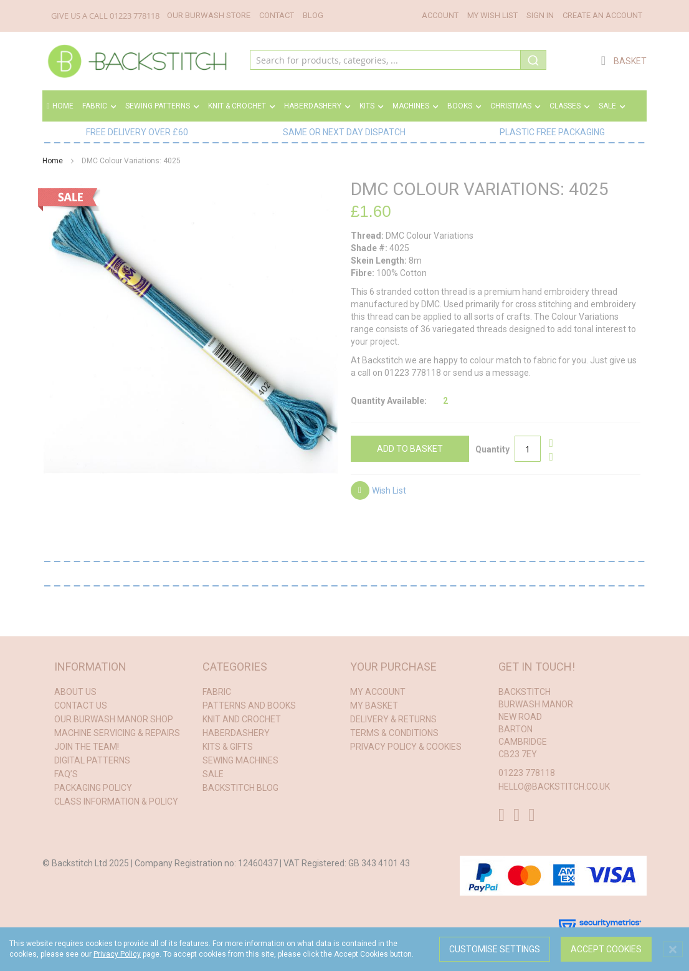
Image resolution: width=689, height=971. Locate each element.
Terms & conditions (394, 733)
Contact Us (80, 705)
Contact (276, 15)
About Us (75, 692)
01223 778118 (134, 15)
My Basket (374, 705)
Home (60, 106)
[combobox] (398, 61)
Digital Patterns (92, 760)
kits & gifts (227, 747)
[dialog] (344, 949)
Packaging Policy (93, 788)
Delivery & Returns (393, 719)
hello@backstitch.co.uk (554, 787)
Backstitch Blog (240, 788)
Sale (213, 774)
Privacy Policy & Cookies (406, 747)
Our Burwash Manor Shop (113, 719)
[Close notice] (673, 949)
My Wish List (492, 15)
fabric (216, 692)
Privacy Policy (117, 954)
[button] (378, 492)
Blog (313, 15)
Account (440, 15)
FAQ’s (66, 774)
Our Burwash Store (208, 15)
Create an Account (602, 15)
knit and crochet (241, 719)
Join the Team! (86, 747)
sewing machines (240, 760)
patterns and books (249, 705)
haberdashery (236, 733)
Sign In (540, 15)
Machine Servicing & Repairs (117, 733)
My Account (378, 692)
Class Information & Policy (116, 801)
